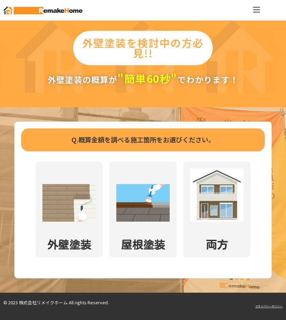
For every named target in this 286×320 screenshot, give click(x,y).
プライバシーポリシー (269, 306)
